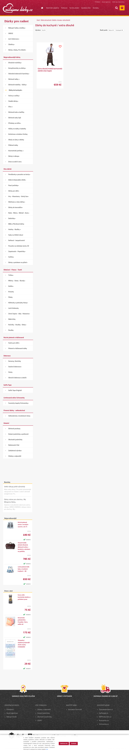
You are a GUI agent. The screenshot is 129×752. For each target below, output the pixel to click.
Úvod (38, 20)
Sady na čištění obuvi (15, 235)
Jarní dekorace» (13, 39)
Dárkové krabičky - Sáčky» (17, 84)
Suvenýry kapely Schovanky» (18, 403)
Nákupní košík (11, 716)
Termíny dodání (74, 8)
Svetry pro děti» (14, 343)
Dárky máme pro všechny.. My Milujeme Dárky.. (15, 500)
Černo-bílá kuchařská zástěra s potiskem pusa (24, 597)
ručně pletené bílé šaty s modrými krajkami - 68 (23, 569)
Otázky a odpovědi (14, 456)
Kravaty (11, 291)
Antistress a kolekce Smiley (17, 134)
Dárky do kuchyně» (15, 90)
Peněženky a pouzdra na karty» (19, 174)
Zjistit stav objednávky (118, 2)
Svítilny (11, 257)
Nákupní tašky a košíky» (17, 28)
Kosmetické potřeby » (16, 150)
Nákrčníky (11, 319)
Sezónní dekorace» (15, 366)
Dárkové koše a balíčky (16, 112)
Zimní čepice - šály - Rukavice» (19, 313)
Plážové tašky (13, 145)
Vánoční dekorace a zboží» (17, 377)
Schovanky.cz (104, 724)
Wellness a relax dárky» (16, 202)
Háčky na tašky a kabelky (17, 128)
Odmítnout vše (63, 743)
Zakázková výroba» (15, 450)
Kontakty (96, 8)
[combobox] (111, 30)
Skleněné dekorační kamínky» (18, 73)
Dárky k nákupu (13, 156)
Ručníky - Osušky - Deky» (17, 324)
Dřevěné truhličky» (15, 62)
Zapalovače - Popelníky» (17, 251)
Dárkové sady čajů (14, 117)
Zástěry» (11, 44)
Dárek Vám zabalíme (52, 8)
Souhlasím (73, 743)
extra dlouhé (66, 20)
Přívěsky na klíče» (14, 123)
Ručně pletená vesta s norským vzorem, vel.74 (23, 524)
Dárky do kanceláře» (15, 207)
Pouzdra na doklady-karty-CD (18, 246)
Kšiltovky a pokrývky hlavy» (18, 302)
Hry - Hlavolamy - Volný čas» (18, 196)
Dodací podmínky (43, 713)
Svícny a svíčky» (14, 95)
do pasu (59, 20)
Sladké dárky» (13, 101)
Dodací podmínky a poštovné (18, 434)
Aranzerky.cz (103, 720)
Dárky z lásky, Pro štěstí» (17, 50)
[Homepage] (41, 7)
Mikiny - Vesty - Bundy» (16, 280)
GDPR (39, 720)
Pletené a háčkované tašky (17, 348)
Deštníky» (12, 218)
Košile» (11, 286)
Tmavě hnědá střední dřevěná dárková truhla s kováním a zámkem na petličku (24, 547)
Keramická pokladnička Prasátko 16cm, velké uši (23, 621)
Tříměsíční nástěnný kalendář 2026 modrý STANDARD (24, 643)
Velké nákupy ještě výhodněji (14, 486)
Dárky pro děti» (13, 191)
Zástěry (54, 20)
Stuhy (10, 372)
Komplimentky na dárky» (17, 68)
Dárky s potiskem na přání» (17, 262)
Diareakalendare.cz (106, 709)
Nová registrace (106, 2)
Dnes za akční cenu (15, 161)
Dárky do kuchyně (46, 20)
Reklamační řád (13, 445)
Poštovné (64, 8)
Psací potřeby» (13, 185)
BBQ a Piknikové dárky (16, 224)
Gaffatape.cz (103, 713)
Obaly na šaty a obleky (16, 139)
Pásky (10, 297)
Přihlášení (97, 2)
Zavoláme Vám (86, 8)
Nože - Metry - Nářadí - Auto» (18, 213)
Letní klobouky (13, 308)
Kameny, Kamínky (14, 361)
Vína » (10, 106)
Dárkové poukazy (14, 428)
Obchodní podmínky (15, 439)
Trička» (11, 275)
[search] (116, 7)
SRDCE (10, 33)
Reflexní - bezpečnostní (16, 240)
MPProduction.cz (105, 716)
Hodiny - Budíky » (14, 229)
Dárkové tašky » (14, 79)
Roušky (11, 330)
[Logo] (18, 8)
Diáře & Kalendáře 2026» (17, 180)
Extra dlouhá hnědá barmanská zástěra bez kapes (50, 70)
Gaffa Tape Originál (15, 390)
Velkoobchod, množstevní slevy (19, 416)
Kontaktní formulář (75, 709)
